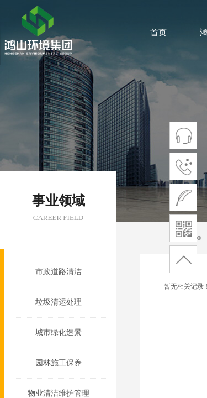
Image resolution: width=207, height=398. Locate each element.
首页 (158, 32)
